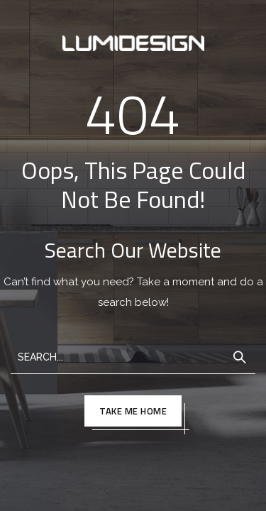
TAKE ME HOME (133, 411)
